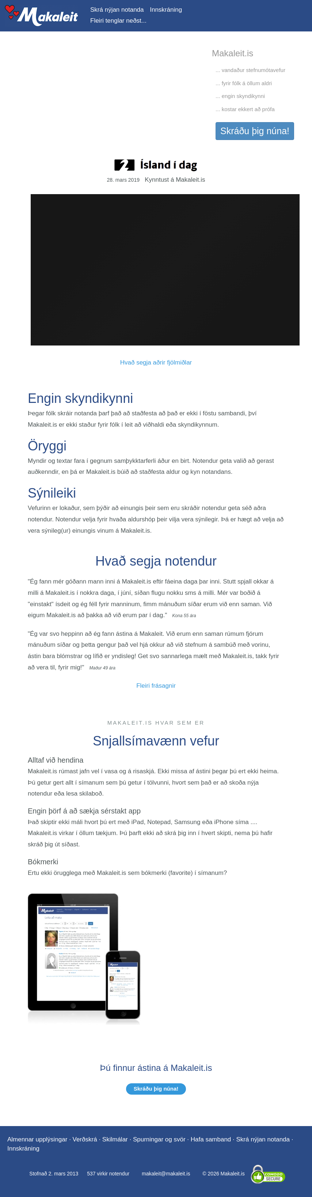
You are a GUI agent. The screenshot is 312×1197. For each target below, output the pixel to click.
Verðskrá (85, 1139)
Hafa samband (211, 1139)
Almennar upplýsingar (37, 1139)
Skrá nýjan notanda (117, 9)
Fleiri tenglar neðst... (118, 20)
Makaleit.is (41, 16)
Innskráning (166, 9)
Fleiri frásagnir (156, 685)
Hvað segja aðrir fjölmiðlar (156, 362)
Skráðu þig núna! (254, 131)
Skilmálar (115, 1139)
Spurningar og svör (159, 1139)
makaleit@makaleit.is (166, 1174)
